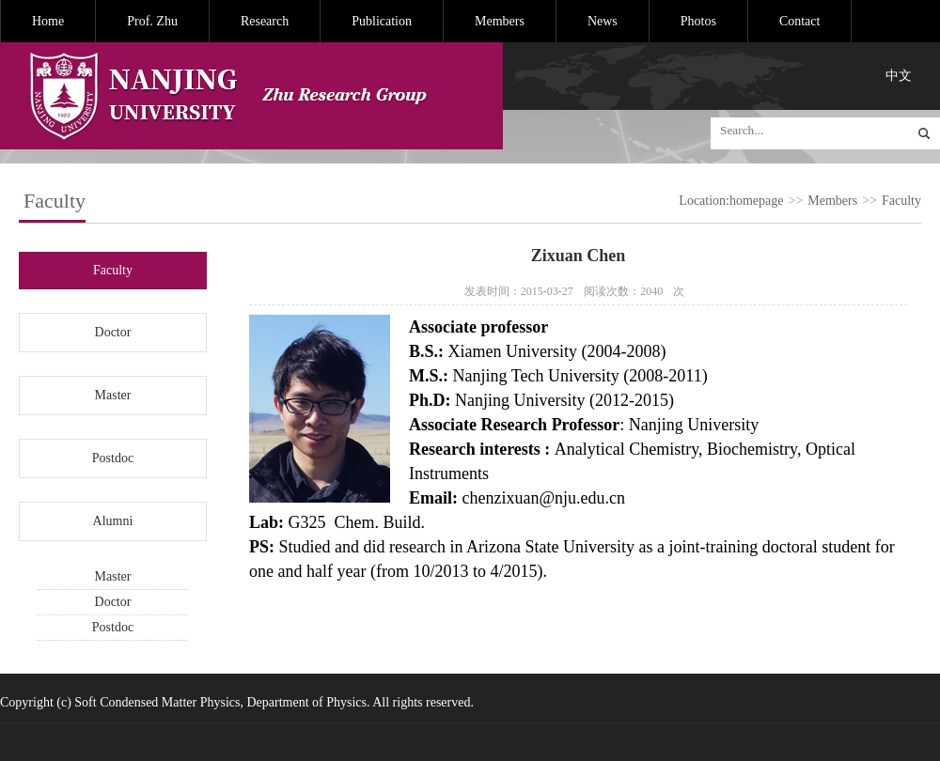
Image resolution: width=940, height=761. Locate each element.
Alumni (113, 521)
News (603, 21)
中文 (898, 76)
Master (113, 395)
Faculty (901, 201)
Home (48, 21)
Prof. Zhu (152, 21)
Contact (800, 21)
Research (265, 21)
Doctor (113, 332)
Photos (698, 21)
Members (500, 21)
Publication (382, 21)
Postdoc (112, 458)
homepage (756, 201)
